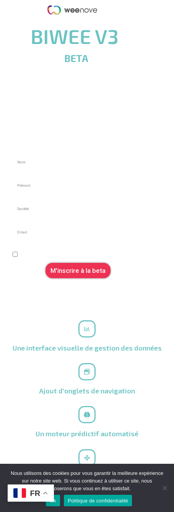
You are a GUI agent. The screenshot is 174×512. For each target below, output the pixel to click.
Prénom (22, 174)
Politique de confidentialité (98, 501)
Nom (18, 151)
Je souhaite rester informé (45, 244)
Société (22, 198)
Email (19, 221)
